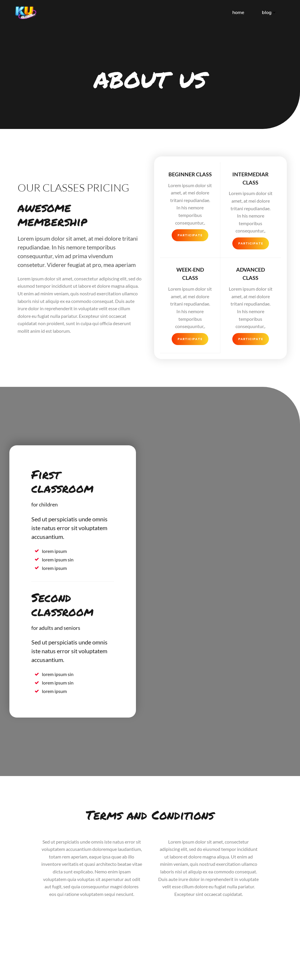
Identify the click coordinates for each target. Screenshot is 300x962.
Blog (269, 12)
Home (239, 12)
